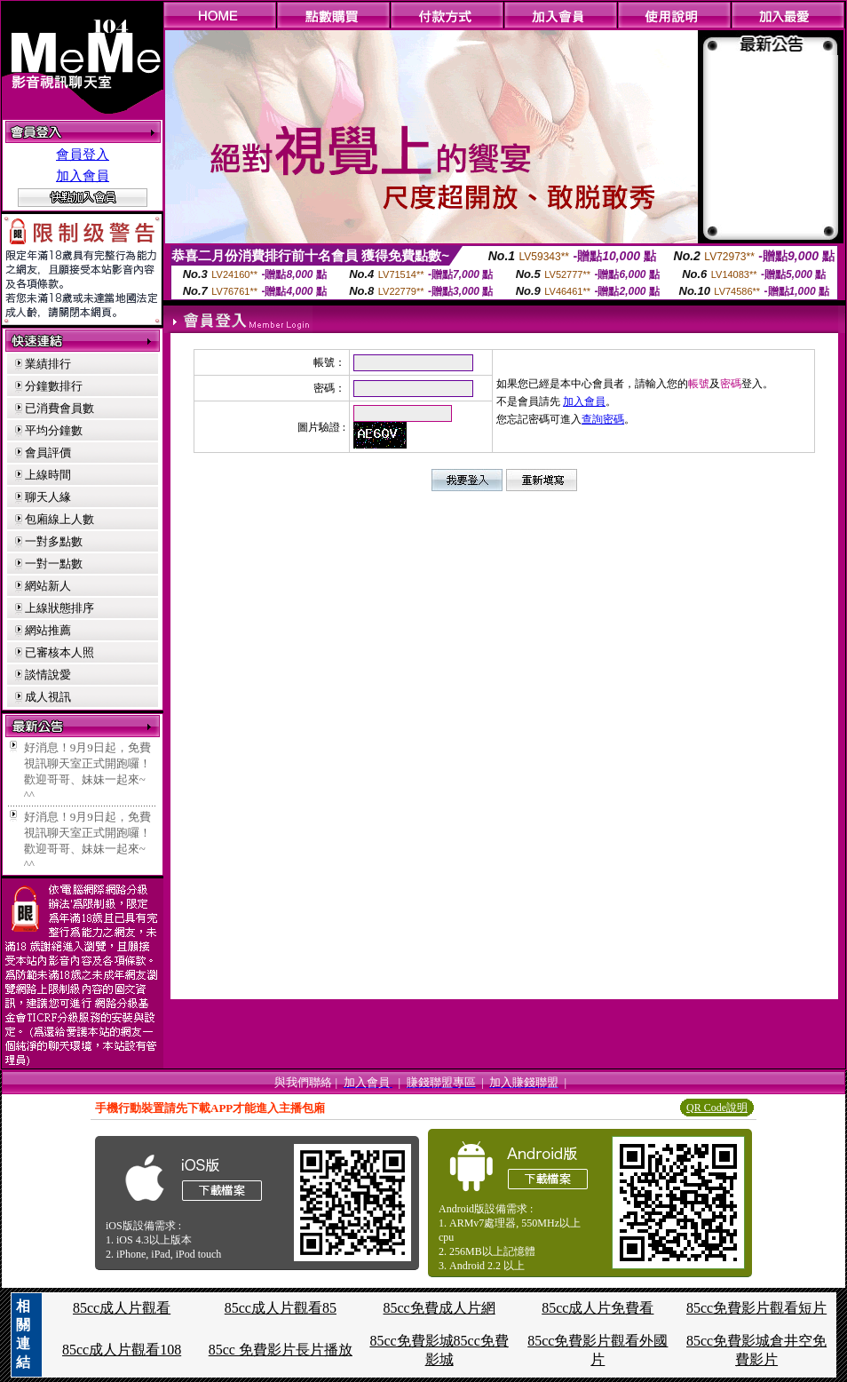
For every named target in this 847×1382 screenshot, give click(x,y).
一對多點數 (54, 541)
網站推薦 (48, 630)
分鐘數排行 (54, 386)
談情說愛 (48, 674)
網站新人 (48, 585)
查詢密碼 (603, 419)
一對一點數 (54, 563)
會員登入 (82, 154)
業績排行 (48, 363)
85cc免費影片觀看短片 (756, 1307)
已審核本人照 (59, 652)
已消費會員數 (59, 408)
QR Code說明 (717, 1107)
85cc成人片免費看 (597, 1307)
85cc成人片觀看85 (280, 1307)
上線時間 (48, 474)
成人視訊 (48, 696)
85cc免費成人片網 (439, 1307)
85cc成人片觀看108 (121, 1349)
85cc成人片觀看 (121, 1307)
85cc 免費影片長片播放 (280, 1349)
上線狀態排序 (59, 608)
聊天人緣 (48, 497)
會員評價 (48, 452)
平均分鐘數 (54, 430)
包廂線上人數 (59, 519)
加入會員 (82, 176)
